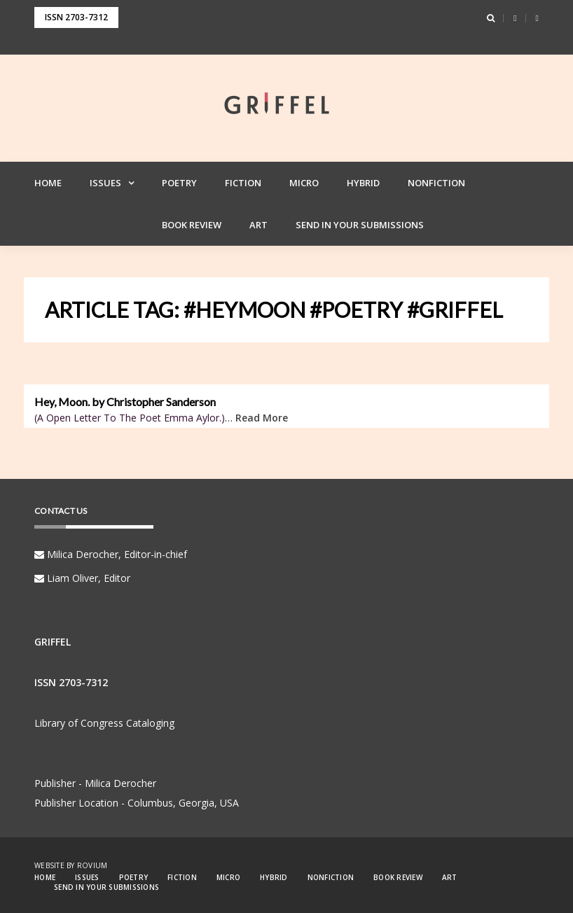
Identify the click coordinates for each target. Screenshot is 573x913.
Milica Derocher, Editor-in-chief (110, 554)
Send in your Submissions (360, 224)
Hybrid (363, 182)
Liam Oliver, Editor (82, 578)
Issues (105, 182)
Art (258, 224)
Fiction (243, 182)
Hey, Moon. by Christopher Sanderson (125, 402)
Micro (304, 182)
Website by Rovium (70, 865)
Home (48, 182)
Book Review (191, 224)
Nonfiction (436, 182)
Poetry (179, 182)
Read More (261, 417)
